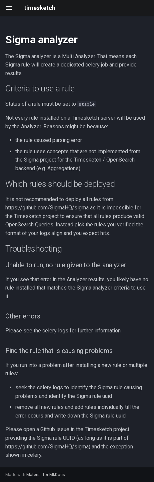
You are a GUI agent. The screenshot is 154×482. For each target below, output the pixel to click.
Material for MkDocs (45, 474)
